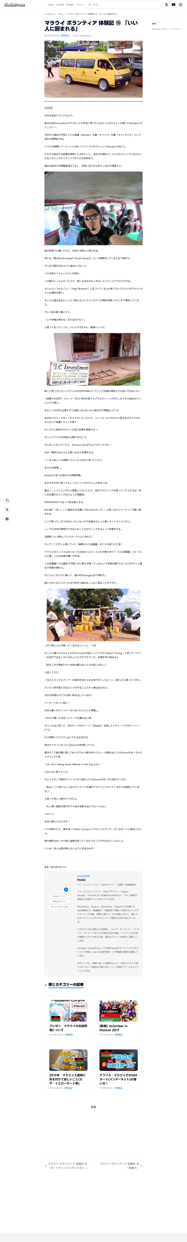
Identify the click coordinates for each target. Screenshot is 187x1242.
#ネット (166, 29)
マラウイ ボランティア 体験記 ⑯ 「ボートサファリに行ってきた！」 (67, 1166)
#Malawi (156, 29)
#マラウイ (176, 29)
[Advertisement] (93, 1134)
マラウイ (64, 35)
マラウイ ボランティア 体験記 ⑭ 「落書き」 (121, 1166)
